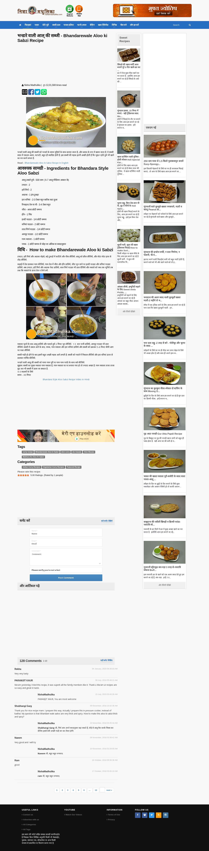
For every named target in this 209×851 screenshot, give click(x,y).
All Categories (29, 824)
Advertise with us (31, 820)
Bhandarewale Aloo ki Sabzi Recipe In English (47, 162)
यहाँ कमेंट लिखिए (106, 660)
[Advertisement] (66, 64)
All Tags (26, 829)
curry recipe (27, 452)
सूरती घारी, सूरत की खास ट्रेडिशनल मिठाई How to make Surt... (127, 248)
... (90, 790)
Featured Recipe (70, 467)
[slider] (23, 475)
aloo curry (63, 452)
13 (96, 790)
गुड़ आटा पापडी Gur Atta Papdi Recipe (162, 434)
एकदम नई (151, 127)
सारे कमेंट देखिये (106, 521)
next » (109, 790)
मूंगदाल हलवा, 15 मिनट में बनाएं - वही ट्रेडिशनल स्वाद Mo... (127, 113)
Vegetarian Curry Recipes (52, 467)
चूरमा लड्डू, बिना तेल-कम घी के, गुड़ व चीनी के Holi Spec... (127, 206)
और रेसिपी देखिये (129, 311)
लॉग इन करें (134, 25)
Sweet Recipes (125, 39)
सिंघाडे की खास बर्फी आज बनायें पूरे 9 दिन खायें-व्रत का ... (128, 67)
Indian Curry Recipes (31, 467)
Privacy (111, 820)
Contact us (28, 815)
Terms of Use (114, 815)
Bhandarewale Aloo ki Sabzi (45, 452)
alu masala (74, 452)
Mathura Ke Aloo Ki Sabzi (32, 457)
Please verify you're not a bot (46, 570)
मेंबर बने (123, 25)
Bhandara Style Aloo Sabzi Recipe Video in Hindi (66, 379)
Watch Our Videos (74, 815)
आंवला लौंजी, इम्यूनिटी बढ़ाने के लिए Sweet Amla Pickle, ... (128, 289)
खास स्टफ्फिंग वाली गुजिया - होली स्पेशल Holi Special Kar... (128, 159)
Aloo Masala (85, 452)
